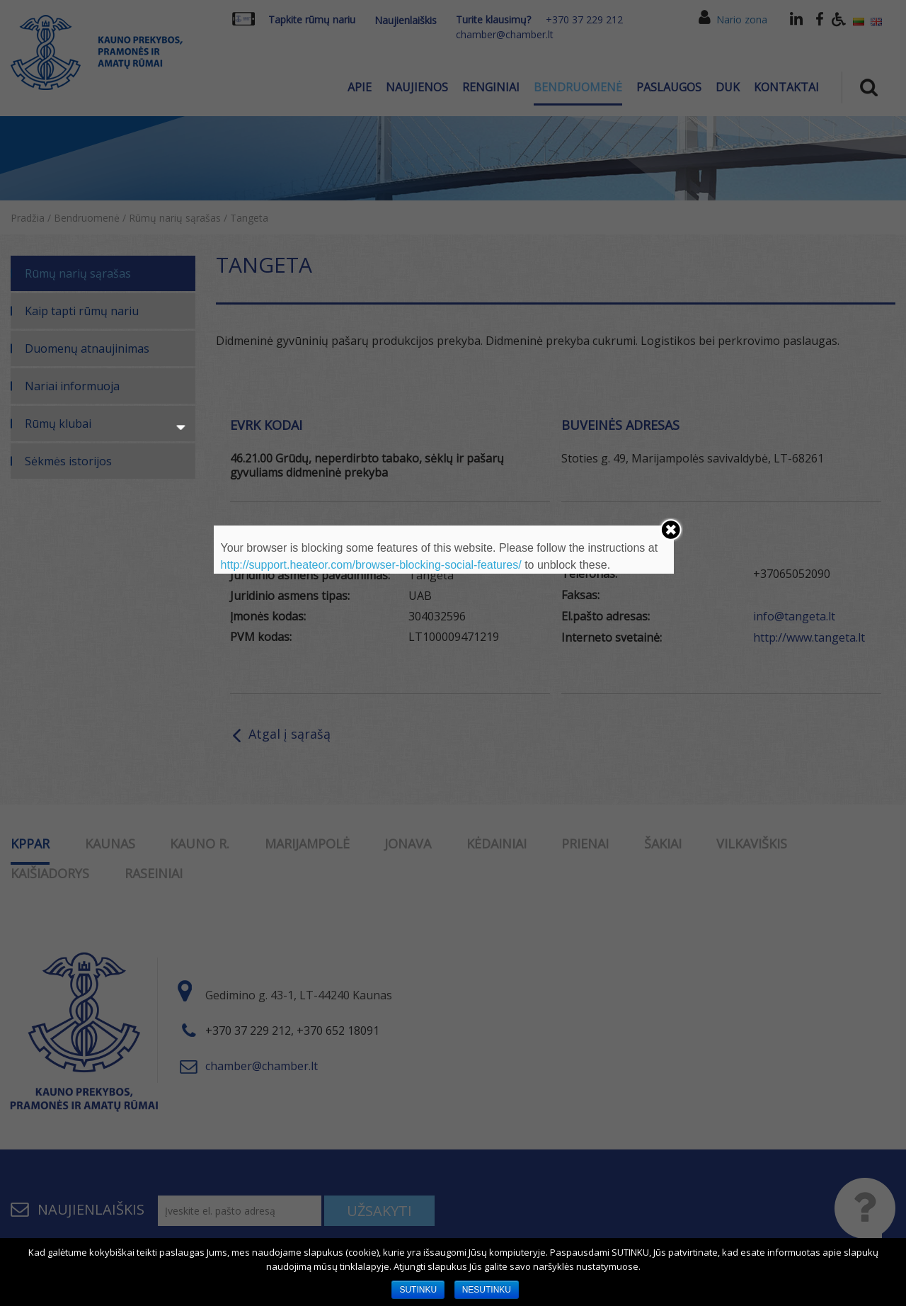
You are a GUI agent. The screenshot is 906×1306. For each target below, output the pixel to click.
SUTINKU (418, 1290)
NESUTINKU (486, 1290)
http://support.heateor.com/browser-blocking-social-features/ (371, 565)
